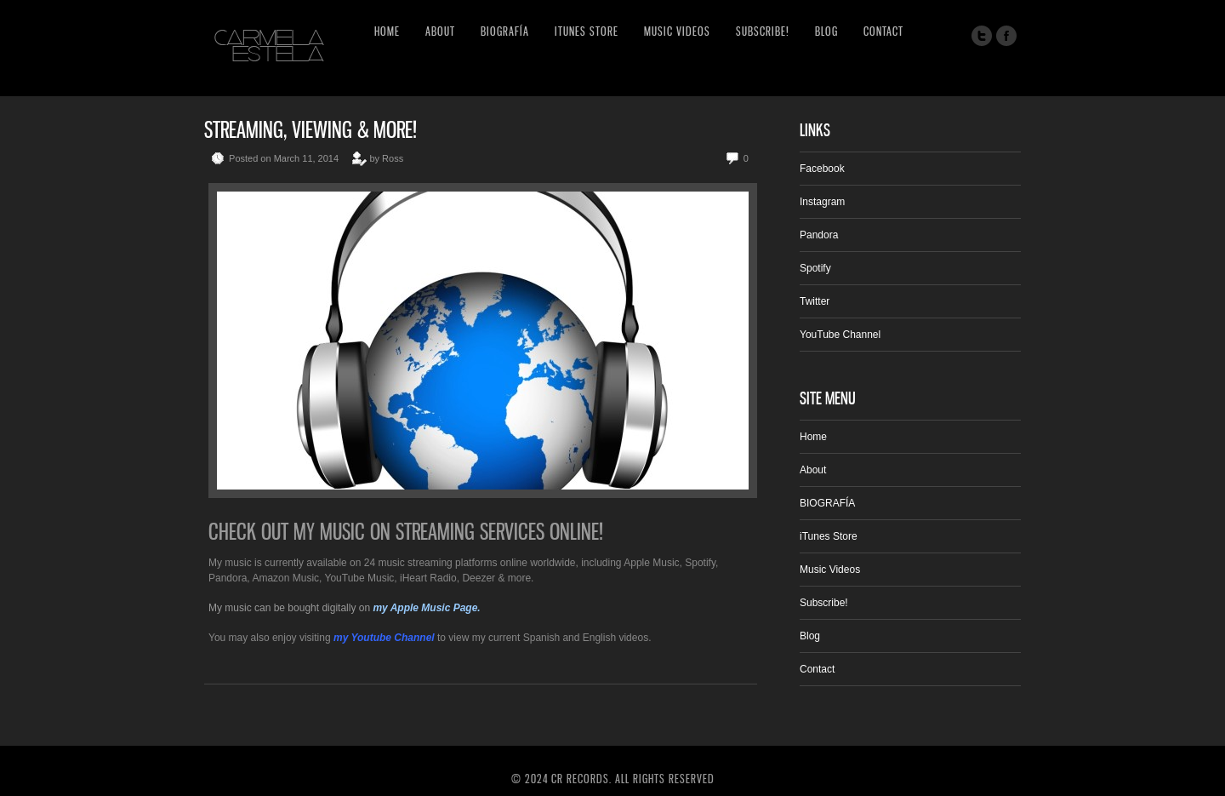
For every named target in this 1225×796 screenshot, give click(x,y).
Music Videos (677, 31)
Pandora (819, 235)
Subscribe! (762, 31)
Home (387, 31)
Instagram (822, 202)
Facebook (822, 169)
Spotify (815, 268)
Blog (826, 31)
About (440, 31)
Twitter (814, 301)
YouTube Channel (840, 335)
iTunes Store (586, 31)
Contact (883, 31)
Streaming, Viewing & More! (310, 130)
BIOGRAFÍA (505, 31)
